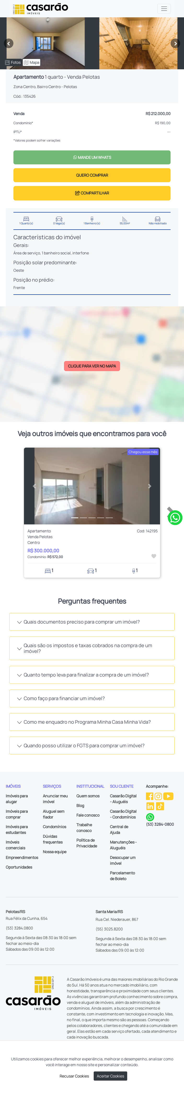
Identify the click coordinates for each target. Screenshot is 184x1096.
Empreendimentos (22, 857)
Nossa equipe (54, 851)
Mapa (31, 62)
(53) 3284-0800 (160, 824)
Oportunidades (19, 867)
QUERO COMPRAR (92, 175)
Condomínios (54, 826)
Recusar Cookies (74, 1076)
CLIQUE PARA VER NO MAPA (92, 366)
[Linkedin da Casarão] (150, 805)
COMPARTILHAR (92, 193)
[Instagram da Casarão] (158, 795)
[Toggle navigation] (164, 8)
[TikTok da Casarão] (160, 805)
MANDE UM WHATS (92, 157)
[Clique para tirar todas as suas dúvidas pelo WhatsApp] (175, 517)
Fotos (13, 62)
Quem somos (87, 796)
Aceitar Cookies (110, 1076)
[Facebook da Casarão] (150, 795)
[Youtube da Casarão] (168, 795)
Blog (80, 805)
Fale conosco (87, 815)
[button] (34, 486)
